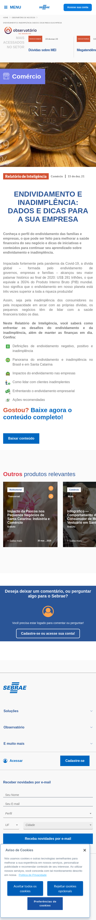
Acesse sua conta (77, 7)
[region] (45, 881)
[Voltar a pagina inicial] (48, 7)
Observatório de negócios (23, 18)
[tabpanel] (31, 514)
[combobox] (48, 814)
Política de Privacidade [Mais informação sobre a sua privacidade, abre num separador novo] (32, 875)
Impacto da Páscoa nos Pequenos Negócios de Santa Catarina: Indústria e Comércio (28, 517)
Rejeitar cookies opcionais (65, 888)
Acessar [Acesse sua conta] (16, 760)
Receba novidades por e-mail (48, 838)
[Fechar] (84, 850)
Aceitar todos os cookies (25, 888)
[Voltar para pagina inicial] (48, 688)
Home (5, 18)
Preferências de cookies (45, 903)
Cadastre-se (74, 760)
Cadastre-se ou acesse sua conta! (48, 633)
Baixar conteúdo (21, 438)
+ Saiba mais (14, 540)
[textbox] (50, 813)
